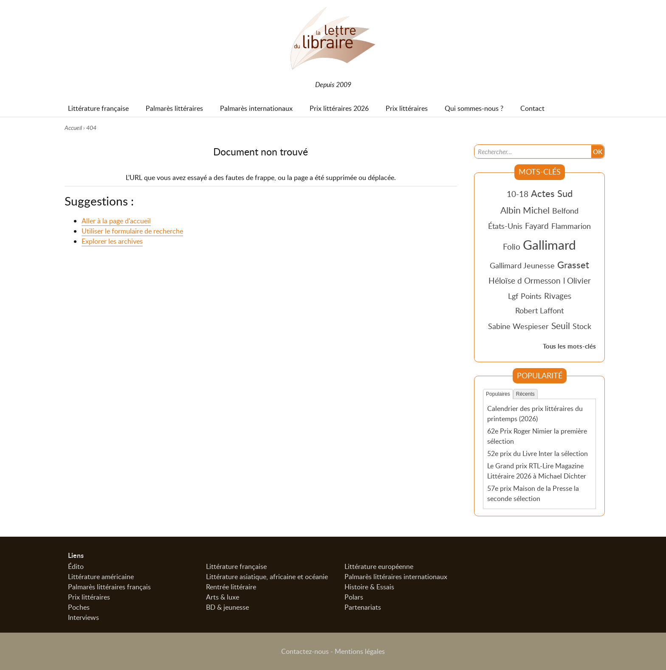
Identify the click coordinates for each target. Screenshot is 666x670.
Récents (525, 394)
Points (531, 296)
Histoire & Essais (369, 586)
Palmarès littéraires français (109, 586)
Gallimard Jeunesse (522, 265)
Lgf (513, 296)
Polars (353, 597)
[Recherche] (533, 151)
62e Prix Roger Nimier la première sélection (537, 436)
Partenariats (362, 607)
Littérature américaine (101, 576)
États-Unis (505, 226)
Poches (79, 607)
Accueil (73, 128)
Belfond (565, 211)
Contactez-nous (305, 651)
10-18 (517, 194)
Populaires (498, 394)
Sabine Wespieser (518, 326)
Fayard (537, 225)
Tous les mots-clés (569, 346)
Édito (76, 566)
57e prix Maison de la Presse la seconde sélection (533, 493)
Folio (511, 246)
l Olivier (577, 280)
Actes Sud (552, 193)
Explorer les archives (112, 241)
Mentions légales (360, 651)
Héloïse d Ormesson (524, 280)
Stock (582, 326)
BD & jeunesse (227, 607)
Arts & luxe (222, 597)
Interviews (83, 617)
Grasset (573, 264)
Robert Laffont (539, 310)
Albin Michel (525, 210)
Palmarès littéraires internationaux (395, 576)
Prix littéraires (89, 597)
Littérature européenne (378, 566)
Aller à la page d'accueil (116, 221)
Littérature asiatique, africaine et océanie (267, 576)
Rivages (557, 295)
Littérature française (236, 566)
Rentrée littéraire (231, 586)
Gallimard (549, 244)
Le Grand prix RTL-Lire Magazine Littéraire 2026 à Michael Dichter (536, 470)
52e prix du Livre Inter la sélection (537, 453)
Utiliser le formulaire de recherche (132, 231)
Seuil (560, 326)
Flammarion (571, 226)
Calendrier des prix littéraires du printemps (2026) (535, 413)
